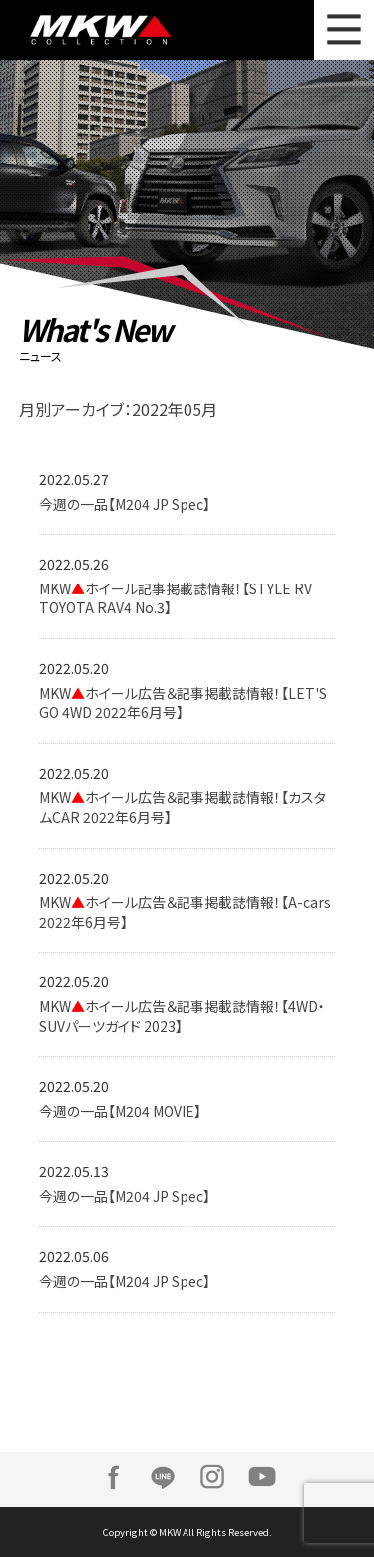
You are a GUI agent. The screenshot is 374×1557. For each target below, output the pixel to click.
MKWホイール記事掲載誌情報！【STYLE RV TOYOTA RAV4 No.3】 (175, 598)
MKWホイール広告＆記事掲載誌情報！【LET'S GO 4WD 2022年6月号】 (183, 703)
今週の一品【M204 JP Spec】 (124, 504)
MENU (344, 30)
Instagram (212, 1477)
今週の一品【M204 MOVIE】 (120, 1111)
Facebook (113, 1477)
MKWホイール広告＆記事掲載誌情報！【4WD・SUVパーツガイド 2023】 (182, 1016)
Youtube (262, 1477)
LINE (162, 1477)
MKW (114, 30)
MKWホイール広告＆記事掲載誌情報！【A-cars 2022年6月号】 (185, 912)
